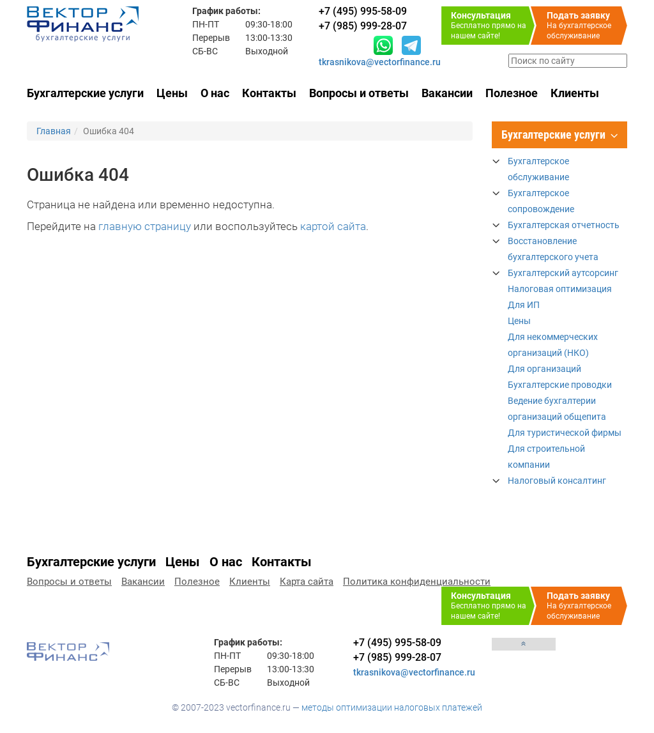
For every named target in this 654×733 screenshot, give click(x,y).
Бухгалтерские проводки (560, 385)
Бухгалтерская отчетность (564, 225)
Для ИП (524, 305)
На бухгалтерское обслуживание (587, 25)
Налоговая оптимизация (560, 289)
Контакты (269, 93)
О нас (215, 93)
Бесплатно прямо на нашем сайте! (493, 25)
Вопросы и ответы (359, 93)
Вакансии (447, 93)
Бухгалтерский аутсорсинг (563, 273)
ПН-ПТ (205, 24)
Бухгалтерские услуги (85, 93)
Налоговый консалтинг (557, 480)
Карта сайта (306, 581)
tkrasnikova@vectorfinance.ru (380, 62)
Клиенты (575, 93)
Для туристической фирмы (564, 433)
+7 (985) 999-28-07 (397, 657)
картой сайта (333, 226)
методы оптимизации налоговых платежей (391, 707)
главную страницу (144, 226)
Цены (172, 93)
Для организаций (544, 369)
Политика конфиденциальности (416, 581)
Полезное (511, 93)
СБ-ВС (205, 51)
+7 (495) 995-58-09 (397, 643)
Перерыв (211, 37)
